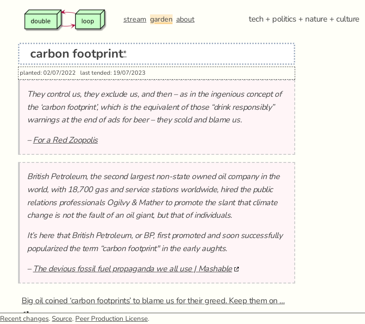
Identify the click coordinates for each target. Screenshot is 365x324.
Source (62, 318)
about (185, 19)
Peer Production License (111, 318)
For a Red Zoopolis (65, 140)
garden (161, 19)
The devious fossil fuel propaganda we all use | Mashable (132, 268)
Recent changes (24, 318)
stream (134, 19)
